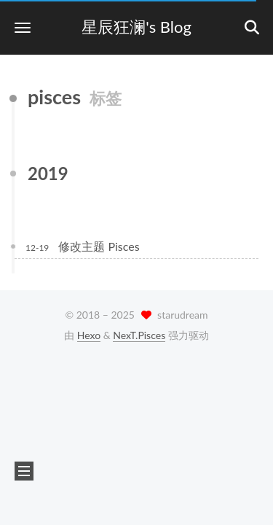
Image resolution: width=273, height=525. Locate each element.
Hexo (88, 335)
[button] (22, 27)
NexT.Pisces (139, 335)
